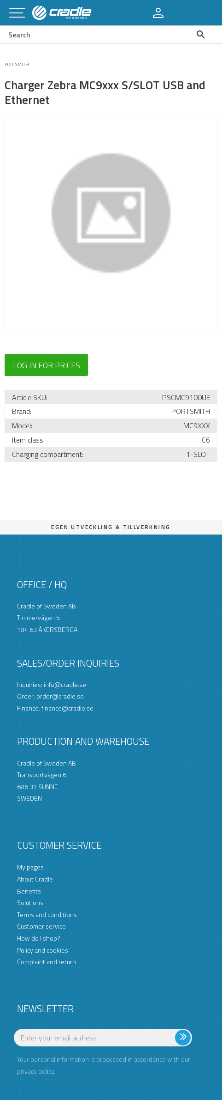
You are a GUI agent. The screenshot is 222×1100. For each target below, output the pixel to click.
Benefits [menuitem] (29, 891)
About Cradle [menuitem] (35, 879)
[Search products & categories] (92, 34)
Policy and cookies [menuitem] (42, 950)
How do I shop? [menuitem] (38, 938)
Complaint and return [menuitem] (46, 961)
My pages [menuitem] (30, 867)
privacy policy (35, 1071)
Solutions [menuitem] (30, 902)
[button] (17, 14)
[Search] (203, 34)
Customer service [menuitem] (41, 926)
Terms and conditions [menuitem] (47, 914)
